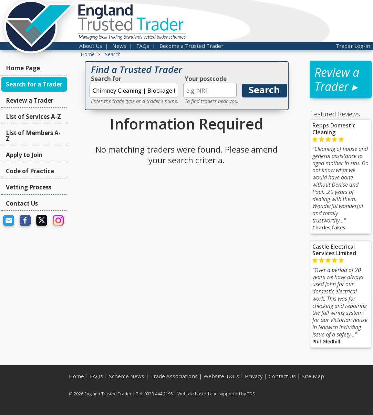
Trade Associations (174, 376)
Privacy (254, 376)
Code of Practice (30, 171)
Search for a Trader (34, 84)
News (119, 45)
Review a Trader (29, 100)
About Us (90, 45)
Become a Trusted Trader (191, 45)
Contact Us (22, 203)
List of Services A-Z (33, 117)
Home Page (23, 68)
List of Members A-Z (33, 136)
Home (76, 376)
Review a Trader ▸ (336, 79)
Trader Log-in (353, 45)
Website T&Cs (221, 376)
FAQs (142, 45)
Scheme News (126, 376)
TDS (251, 394)
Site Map (313, 376)
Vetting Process (28, 187)
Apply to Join (24, 155)
